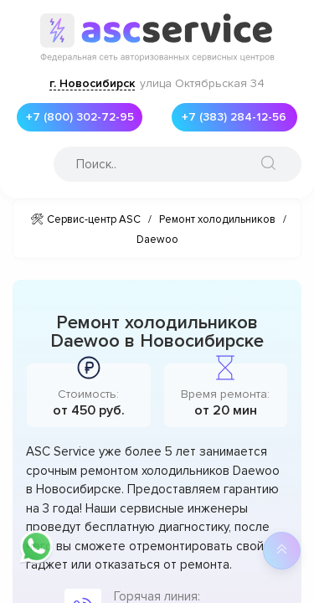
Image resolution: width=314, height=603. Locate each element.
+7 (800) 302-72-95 (80, 117)
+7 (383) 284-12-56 (234, 117)
